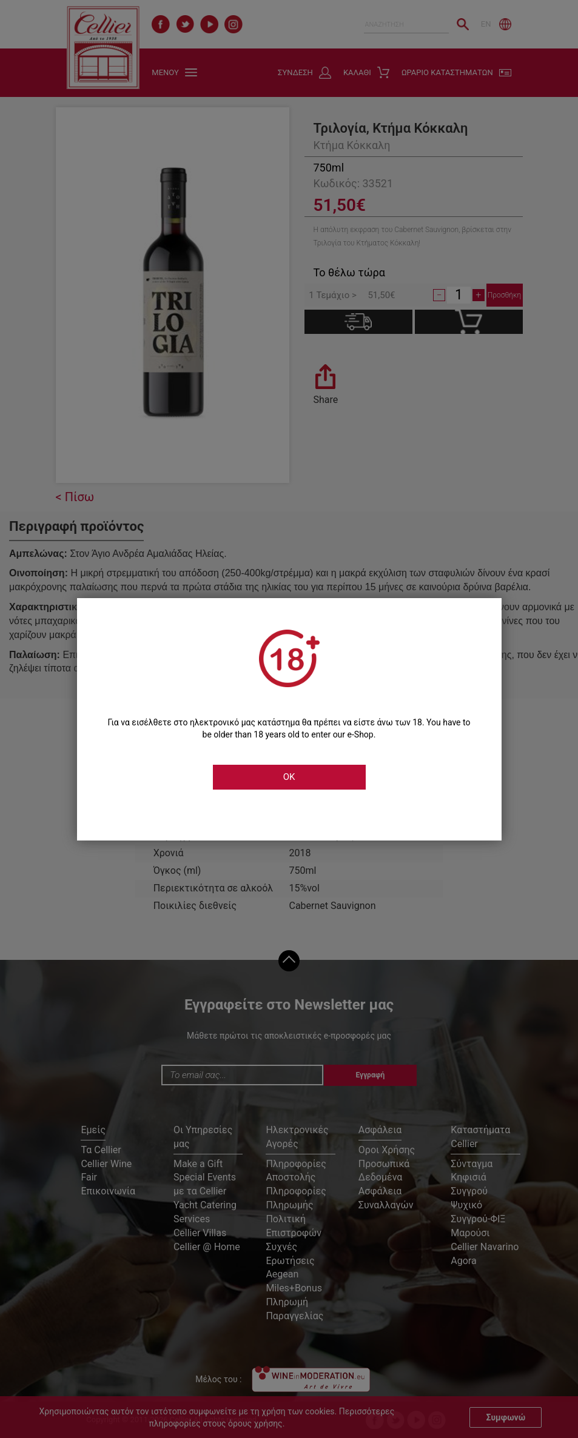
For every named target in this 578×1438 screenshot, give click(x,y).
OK (289, 776)
